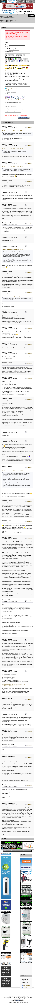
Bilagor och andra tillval (12, 89)
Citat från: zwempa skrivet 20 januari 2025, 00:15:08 (12, 148)
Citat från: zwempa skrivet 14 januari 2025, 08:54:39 (12, 296)
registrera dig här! (23, 115)
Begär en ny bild (21, 99)
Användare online (26, 984)
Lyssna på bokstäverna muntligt (11, 99)
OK (18, 1000)
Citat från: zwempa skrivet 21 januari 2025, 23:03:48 (12, 166)
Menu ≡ (31, 16)
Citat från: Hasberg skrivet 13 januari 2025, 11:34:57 (12, 470)
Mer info (22, 1000)
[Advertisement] (26, 968)
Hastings (25, 987)
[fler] (6, 70)
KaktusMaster (26, 985)
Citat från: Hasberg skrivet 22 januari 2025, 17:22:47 (12, 130)
